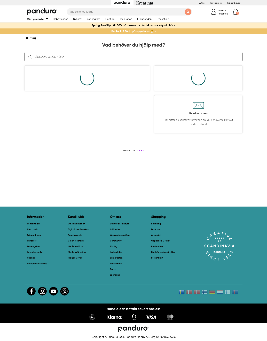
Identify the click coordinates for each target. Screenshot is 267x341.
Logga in (222, 10)
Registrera (223, 13)
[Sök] (30, 56)
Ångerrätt (156, 235)
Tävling (113, 246)
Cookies (31, 258)
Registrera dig (75, 235)
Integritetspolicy (35, 252)
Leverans (155, 229)
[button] (198, 114)
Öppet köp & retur (160, 240)
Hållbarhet (115, 229)
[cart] (235, 12)
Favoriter (31, 240)
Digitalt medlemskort (78, 229)
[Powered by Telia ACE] (133, 150)
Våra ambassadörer (120, 235)
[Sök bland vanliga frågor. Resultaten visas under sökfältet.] (136, 56)
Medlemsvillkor (75, 246)
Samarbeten (116, 257)
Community (116, 240)
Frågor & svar (233, 3)
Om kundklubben (76, 223)
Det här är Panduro (119, 223)
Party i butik (116, 263)
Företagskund (34, 246)
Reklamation (157, 246)
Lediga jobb (116, 252)
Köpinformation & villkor (163, 252)
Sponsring (115, 275)
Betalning (156, 223)
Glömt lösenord (76, 240)
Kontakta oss (216, 3)
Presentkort (157, 257)
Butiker (202, 3)
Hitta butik (32, 229)
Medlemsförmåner (77, 252)
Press (112, 269)
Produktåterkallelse (37, 263)
